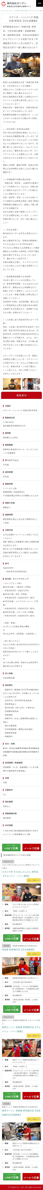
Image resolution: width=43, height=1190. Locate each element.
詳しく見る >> (33, 880)
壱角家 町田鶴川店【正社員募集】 (18, 949)
